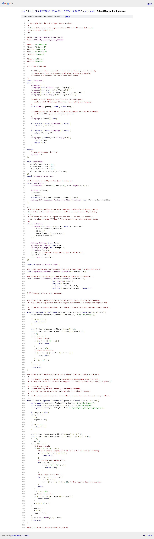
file (68, 17)
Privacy (19, 535)
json (150, 535)
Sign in (149, 4)
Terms (26, 535)
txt (144, 535)
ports (92, 11)
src (86, 11)
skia (23, 11)
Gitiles (13, 535)
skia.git (30, 11)
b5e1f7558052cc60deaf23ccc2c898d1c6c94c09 (58, 11)
